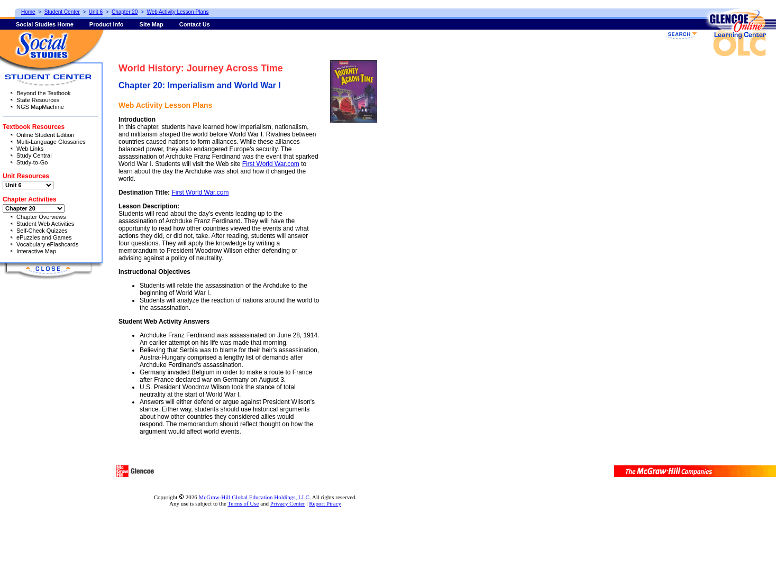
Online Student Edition (45, 135)
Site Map (151, 24)
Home (28, 12)
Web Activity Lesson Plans (177, 12)
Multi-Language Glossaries (51, 142)
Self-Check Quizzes (42, 230)
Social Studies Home (45, 24)
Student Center (62, 12)
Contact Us (194, 24)
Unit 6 (96, 12)
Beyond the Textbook (43, 93)
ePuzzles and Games (44, 237)
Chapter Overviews (41, 217)
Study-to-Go (32, 162)
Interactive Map (36, 251)
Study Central (34, 155)
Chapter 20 (125, 12)
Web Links (29, 148)
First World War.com (270, 164)
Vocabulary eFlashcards (47, 244)
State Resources (37, 100)
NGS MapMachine (40, 107)
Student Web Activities (45, 224)
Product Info (106, 24)
